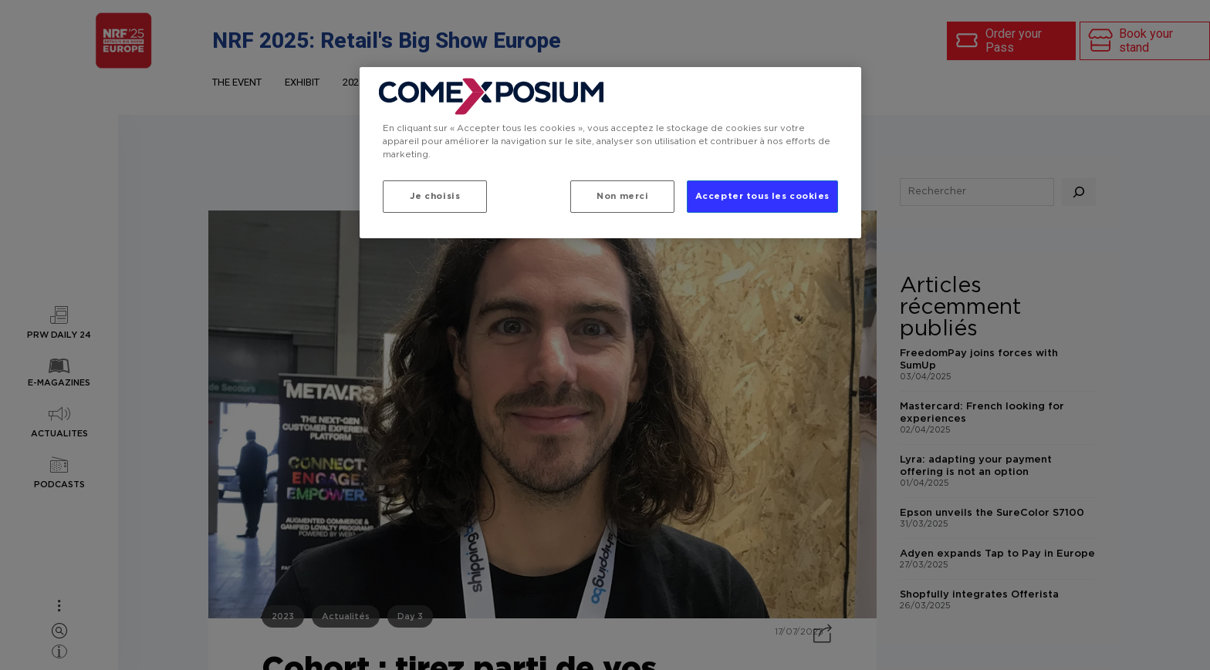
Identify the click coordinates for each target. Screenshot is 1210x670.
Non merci (622, 196)
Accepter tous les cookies (762, 196)
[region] (610, 152)
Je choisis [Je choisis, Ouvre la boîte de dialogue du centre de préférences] (435, 196)
